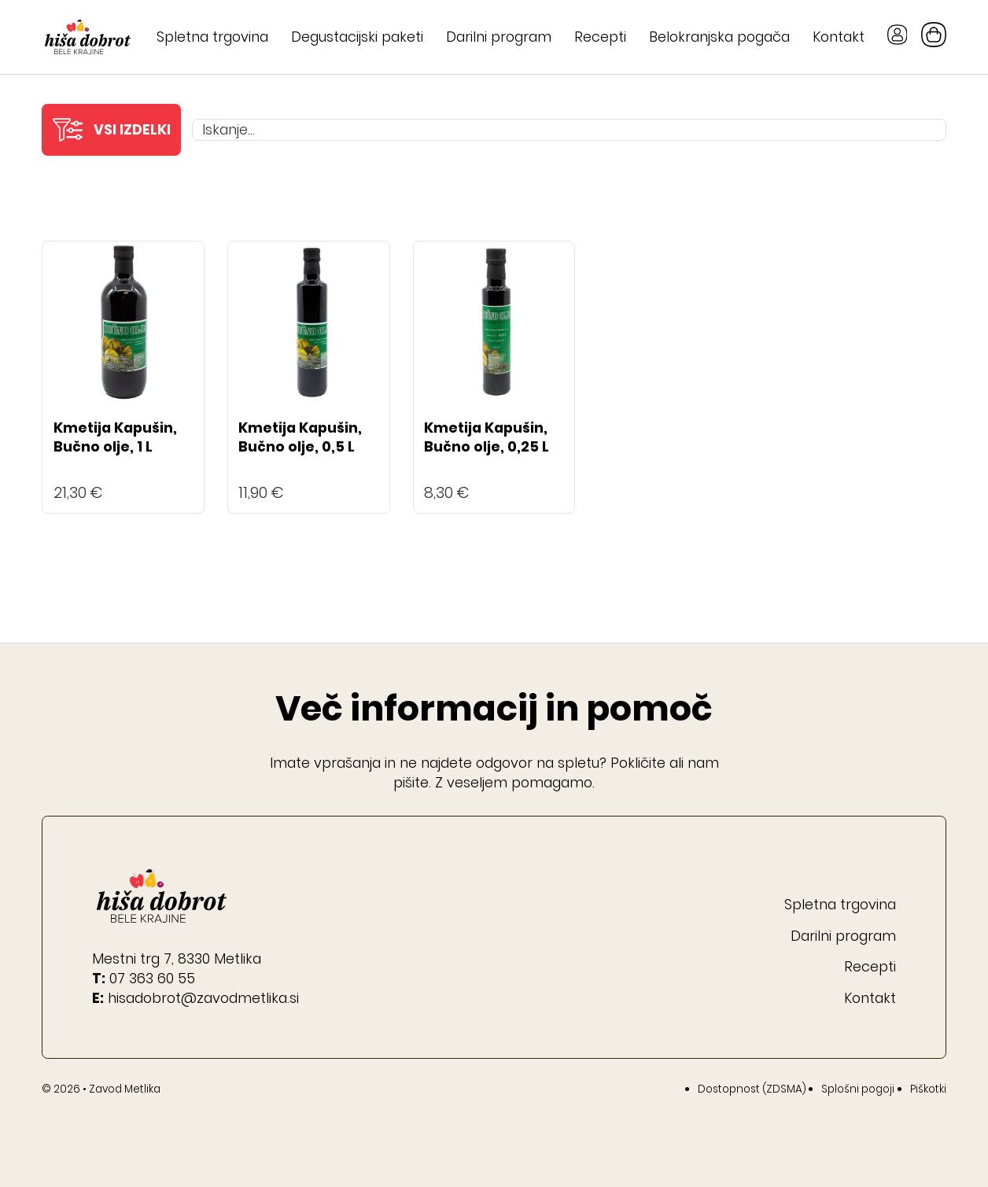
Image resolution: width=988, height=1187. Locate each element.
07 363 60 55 (152, 978)
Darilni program (498, 36)
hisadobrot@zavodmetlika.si (203, 998)
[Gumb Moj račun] (897, 37)
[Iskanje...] (569, 129)
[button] (111, 129)
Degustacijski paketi (357, 36)
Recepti (600, 36)
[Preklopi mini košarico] (933, 34)
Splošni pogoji (857, 1089)
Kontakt (838, 36)
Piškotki (928, 1089)
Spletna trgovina (212, 36)
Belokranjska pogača (719, 36)
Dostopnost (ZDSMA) (752, 1089)
